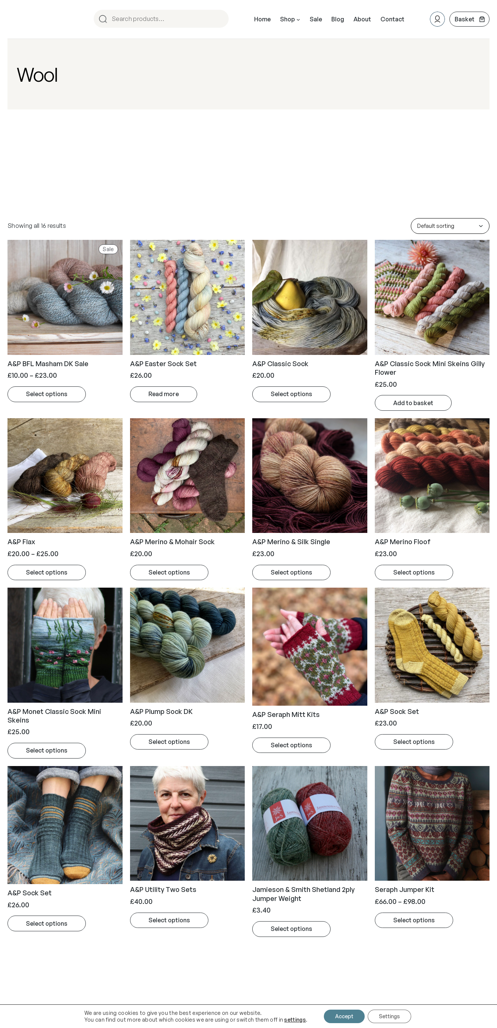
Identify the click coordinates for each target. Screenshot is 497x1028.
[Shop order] (450, 226)
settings (295, 1019)
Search (220, 19)
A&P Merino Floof (403, 541)
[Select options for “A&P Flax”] (46, 573)
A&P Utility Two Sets (163, 889)
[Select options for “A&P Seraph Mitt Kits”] (291, 745)
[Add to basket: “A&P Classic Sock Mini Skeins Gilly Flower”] (413, 403)
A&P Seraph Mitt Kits (286, 714)
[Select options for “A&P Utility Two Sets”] (169, 920)
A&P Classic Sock (280, 363)
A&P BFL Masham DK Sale (47, 363)
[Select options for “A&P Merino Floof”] (414, 573)
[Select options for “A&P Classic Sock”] (291, 394)
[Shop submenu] (298, 19)
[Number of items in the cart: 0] (469, 19)
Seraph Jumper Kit (404, 889)
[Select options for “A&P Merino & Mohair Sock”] (169, 573)
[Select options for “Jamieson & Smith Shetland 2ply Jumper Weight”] (291, 929)
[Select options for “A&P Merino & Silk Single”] (291, 573)
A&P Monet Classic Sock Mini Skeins (54, 715)
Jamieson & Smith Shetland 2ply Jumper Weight (303, 893)
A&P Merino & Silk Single (291, 541)
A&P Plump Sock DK (161, 711)
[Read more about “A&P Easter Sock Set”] (163, 394)
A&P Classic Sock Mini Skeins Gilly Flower (430, 367)
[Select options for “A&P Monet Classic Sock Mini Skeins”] (46, 751)
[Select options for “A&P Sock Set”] (414, 742)
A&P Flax (21, 541)
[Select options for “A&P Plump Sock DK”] (169, 742)
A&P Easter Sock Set (163, 363)
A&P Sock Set (397, 711)
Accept (344, 1016)
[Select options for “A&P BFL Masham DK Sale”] (46, 394)
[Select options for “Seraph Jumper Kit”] (414, 920)
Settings (389, 1016)
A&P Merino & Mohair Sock (172, 541)
